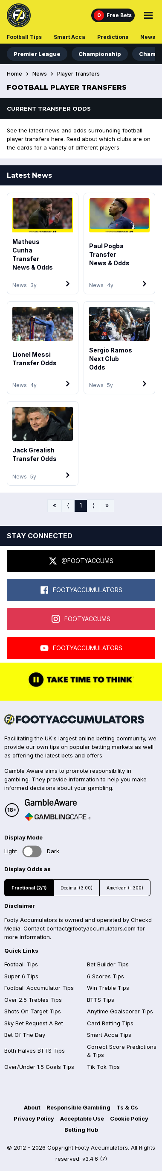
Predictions (112, 37)
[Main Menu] (148, 15)
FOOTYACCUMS (81, 619)
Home (14, 74)
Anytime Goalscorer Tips (120, 1011)
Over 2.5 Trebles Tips (33, 999)
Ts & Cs (127, 1107)
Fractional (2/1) (29, 888)
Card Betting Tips (110, 1023)
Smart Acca (69, 37)
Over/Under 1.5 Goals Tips (39, 1066)
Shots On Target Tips (32, 1011)
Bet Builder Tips (108, 964)
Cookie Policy (129, 1118)
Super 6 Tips (21, 976)
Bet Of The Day (24, 1034)
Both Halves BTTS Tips (34, 1050)
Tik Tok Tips (103, 1066)
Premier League (37, 53)
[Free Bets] (113, 15)
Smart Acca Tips (109, 1034)
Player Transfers (78, 74)
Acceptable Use (82, 1118)
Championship (99, 53)
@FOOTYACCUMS (81, 561)
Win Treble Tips (108, 987)
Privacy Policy (34, 1118)
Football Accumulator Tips (39, 987)
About (32, 1107)
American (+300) (125, 888)
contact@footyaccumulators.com (91, 928)
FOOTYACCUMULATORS (81, 590)
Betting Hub (81, 1129)
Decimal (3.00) (77, 888)
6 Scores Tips (105, 976)
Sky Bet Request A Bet (33, 1023)
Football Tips (24, 37)
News (147, 37)
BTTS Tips (100, 999)
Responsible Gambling (78, 1107)
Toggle (32, 851)
